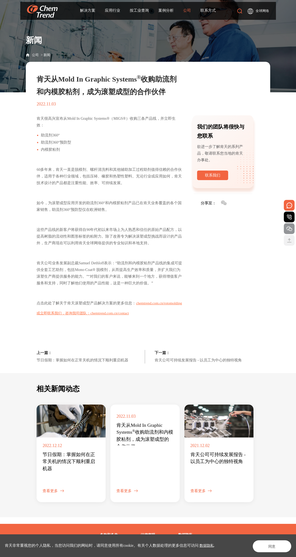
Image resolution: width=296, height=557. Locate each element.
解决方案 (87, 11)
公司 (187, 11)
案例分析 (166, 11)
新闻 (46, 55)
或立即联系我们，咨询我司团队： (65, 320)
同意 (268, 545)
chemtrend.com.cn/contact (114, 320)
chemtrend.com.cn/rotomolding (61, 310)
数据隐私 (207, 545)
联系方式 (208, 11)
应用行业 (112, 11)
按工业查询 (139, 11)
